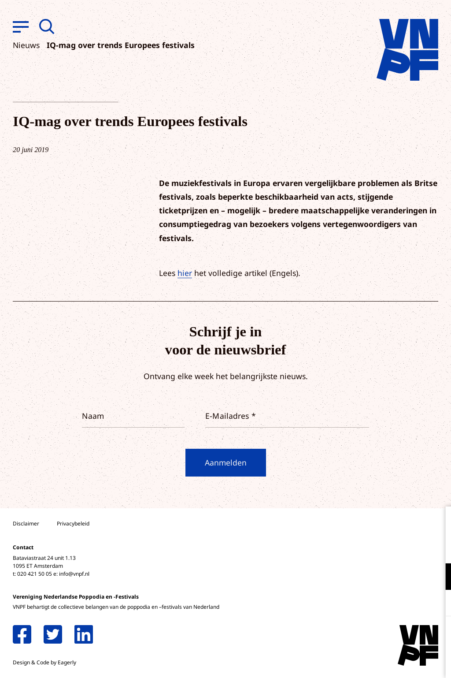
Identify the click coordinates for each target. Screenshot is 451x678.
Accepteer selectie (376, 661)
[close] (437, 522)
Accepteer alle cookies (376, 636)
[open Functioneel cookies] (437, 577)
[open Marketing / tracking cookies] (437, 604)
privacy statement (407, 548)
